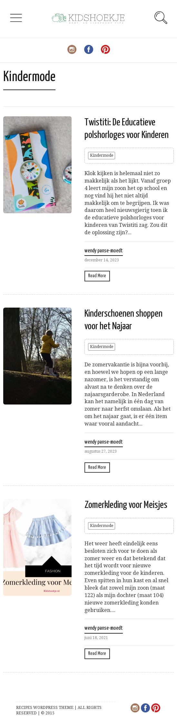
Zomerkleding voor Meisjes (125, 505)
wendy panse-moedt (103, 251)
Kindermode (101, 155)
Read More (97, 275)
